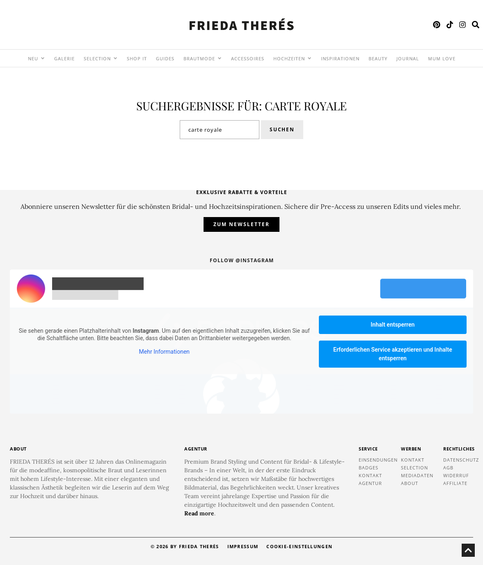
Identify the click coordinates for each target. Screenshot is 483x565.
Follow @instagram (242, 260)
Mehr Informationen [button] (164, 352)
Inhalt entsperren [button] (392, 324)
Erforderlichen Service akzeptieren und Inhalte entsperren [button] (392, 353)
